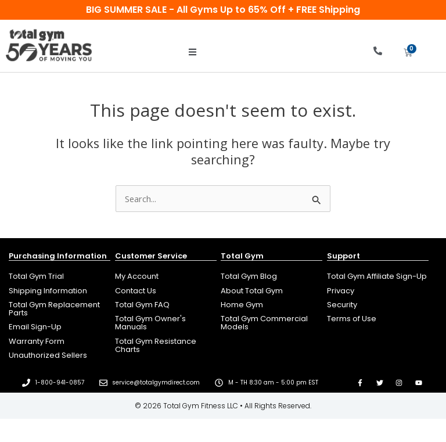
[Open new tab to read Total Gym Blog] (271, 276)
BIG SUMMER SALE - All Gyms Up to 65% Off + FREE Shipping (223, 9)
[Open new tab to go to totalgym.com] (271, 323)
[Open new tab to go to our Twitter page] (380, 383)
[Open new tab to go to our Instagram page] (399, 383)
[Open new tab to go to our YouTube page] (419, 383)
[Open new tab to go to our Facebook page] (360, 383)
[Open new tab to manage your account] (166, 276)
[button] (192, 52)
